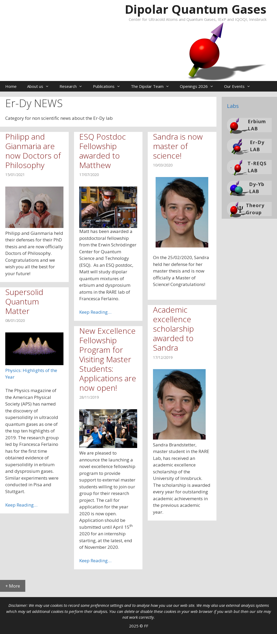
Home (11, 86)
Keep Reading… (95, 312)
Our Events (240, 86)
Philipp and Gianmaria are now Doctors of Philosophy (33, 150)
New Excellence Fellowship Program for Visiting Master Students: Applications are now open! (107, 359)
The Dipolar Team (153, 86)
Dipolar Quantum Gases (195, 9)
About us (40, 86)
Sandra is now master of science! (178, 146)
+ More (12, 586)
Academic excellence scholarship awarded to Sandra (173, 328)
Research (74, 86)
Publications (109, 86)
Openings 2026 (199, 86)
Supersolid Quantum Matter (24, 301)
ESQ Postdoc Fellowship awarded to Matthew (102, 150)
